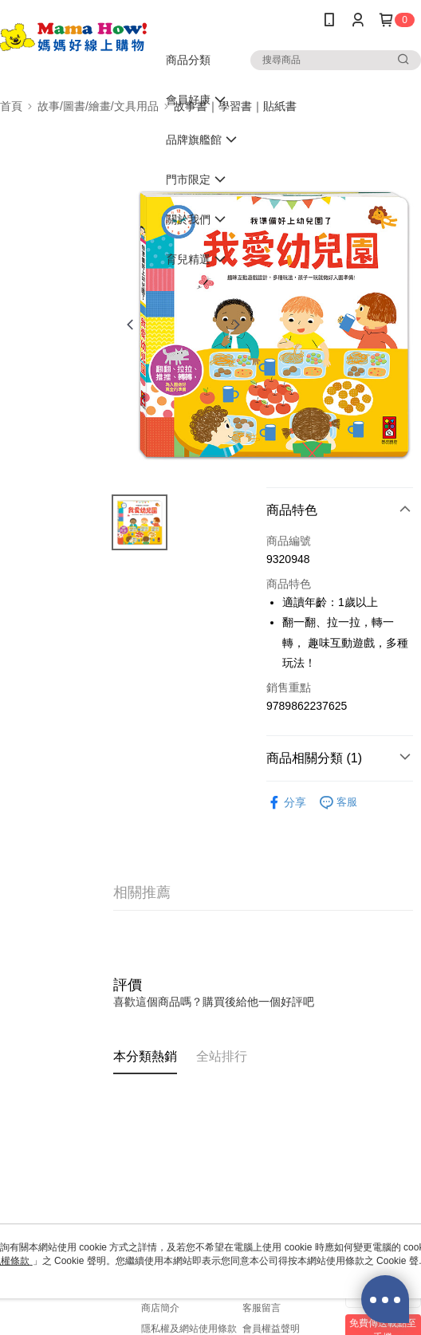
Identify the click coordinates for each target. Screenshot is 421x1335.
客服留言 (261, 1307)
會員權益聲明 (271, 1328)
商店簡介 (160, 1307)
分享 (286, 802)
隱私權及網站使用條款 (189, 1328)
